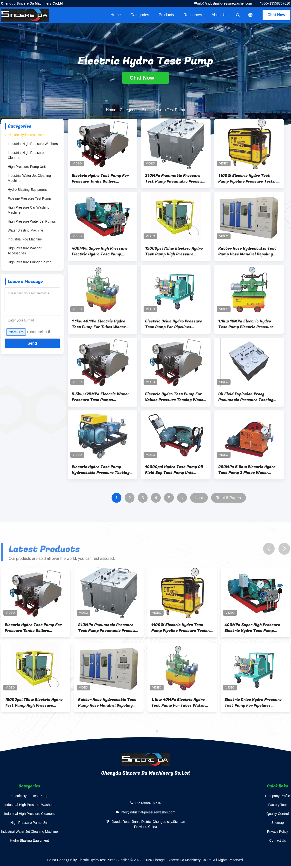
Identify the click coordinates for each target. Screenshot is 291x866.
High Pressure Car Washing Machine (28, 209)
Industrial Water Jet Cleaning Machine (29, 178)
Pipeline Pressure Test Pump (29, 198)
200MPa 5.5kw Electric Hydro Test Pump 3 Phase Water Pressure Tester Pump (247, 470)
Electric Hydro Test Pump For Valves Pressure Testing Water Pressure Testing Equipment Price (175, 397)
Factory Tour (277, 805)
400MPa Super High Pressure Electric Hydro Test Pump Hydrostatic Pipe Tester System (99, 251)
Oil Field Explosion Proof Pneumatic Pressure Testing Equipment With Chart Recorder (245, 397)
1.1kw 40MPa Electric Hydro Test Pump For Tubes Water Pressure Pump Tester (99, 324)
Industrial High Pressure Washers (33, 144)
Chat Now (276, 15)
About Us (219, 15)
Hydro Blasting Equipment (27, 189)
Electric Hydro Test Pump (27, 135)
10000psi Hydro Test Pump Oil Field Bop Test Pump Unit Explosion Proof (174, 470)
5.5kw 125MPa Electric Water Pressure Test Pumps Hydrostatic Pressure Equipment (100, 397)
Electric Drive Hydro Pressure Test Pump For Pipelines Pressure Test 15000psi (173, 324)
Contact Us (277, 840)
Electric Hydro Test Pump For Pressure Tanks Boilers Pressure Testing (100, 178)
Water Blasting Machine (25, 230)
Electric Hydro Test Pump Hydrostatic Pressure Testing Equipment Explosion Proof (101, 470)
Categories (139, 15)
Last (199, 498)
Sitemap (277, 823)
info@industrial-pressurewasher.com (224, 3)
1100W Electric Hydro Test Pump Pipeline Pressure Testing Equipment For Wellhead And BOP (248, 178)
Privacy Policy (277, 831)
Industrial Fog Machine (25, 239)
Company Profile (277, 796)
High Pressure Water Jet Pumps (32, 221)
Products (166, 15)
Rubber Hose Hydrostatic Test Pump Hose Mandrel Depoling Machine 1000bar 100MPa (247, 251)
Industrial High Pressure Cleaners (26, 155)
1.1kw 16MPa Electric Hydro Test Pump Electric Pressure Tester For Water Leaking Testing (246, 324)
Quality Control (277, 814)
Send (32, 343)
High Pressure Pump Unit (27, 167)
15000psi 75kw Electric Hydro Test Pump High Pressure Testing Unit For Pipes (174, 251)
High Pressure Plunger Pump (29, 262)
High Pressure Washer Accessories (24, 250)
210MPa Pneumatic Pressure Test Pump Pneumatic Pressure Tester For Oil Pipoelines (175, 178)
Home (116, 15)
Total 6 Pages (228, 498)
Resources (193, 15)
